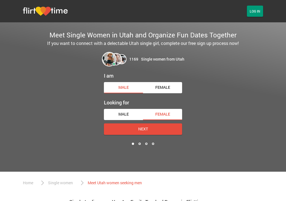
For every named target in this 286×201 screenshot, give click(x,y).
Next (143, 128)
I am (109, 75)
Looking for (116, 102)
